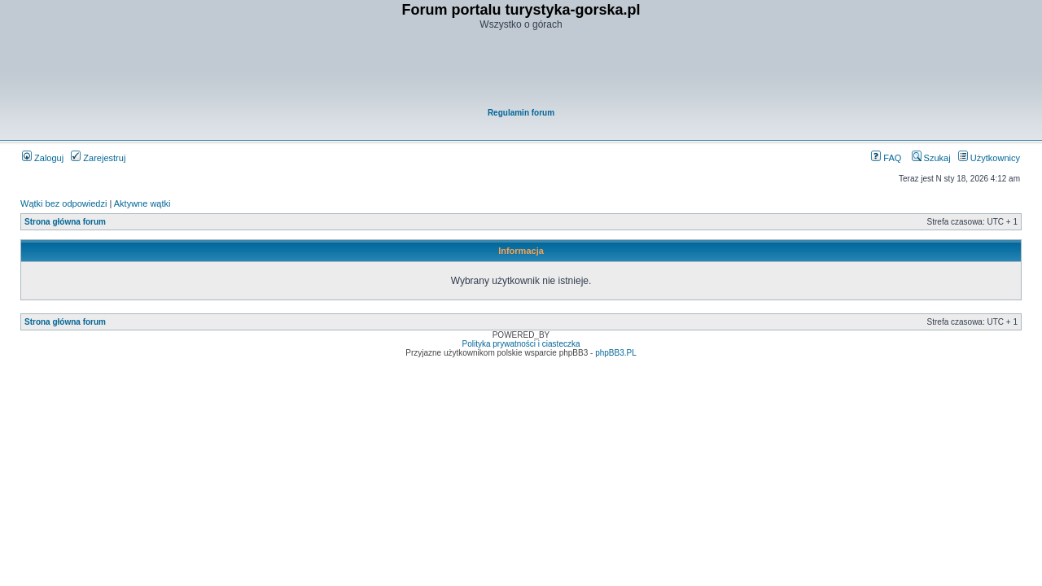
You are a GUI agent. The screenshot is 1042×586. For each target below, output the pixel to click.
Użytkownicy (989, 158)
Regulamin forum (521, 112)
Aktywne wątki (142, 203)
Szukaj (931, 158)
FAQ (886, 158)
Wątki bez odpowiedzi (63, 203)
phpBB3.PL (616, 352)
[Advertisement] (521, 70)
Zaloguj (42, 158)
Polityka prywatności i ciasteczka (521, 343)
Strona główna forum (65, 221)
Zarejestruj (98, 158)
